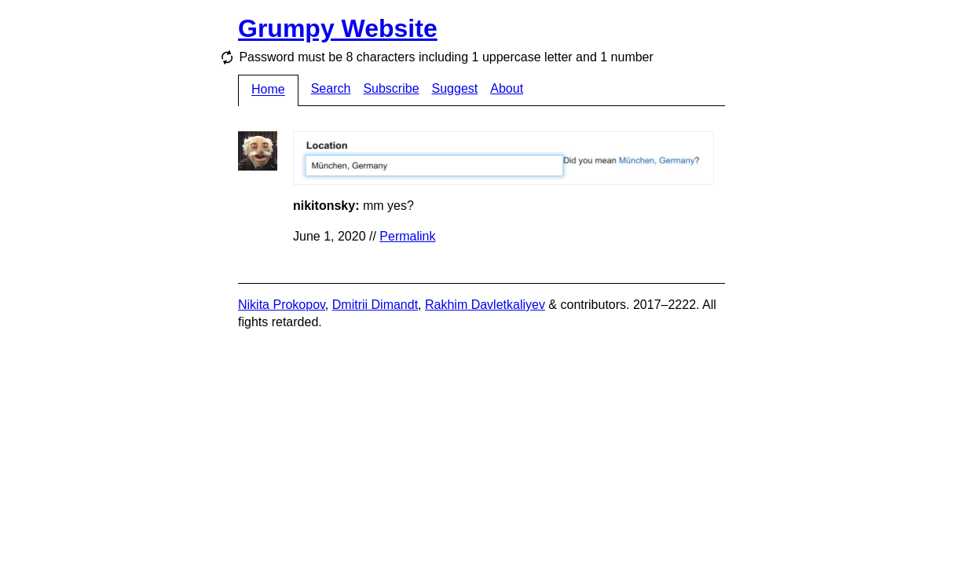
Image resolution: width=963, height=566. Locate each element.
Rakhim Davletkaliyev (485, 304)
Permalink (407, 236)
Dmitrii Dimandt (375, 304)
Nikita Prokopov (281, 304)
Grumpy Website (338, 28)
